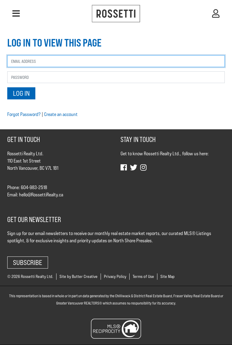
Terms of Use (143, 276)
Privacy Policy (115, 276)
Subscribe (27, 262)
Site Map (167, 276)
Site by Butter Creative (79, 276)
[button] (16, 14)
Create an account (61, 114)
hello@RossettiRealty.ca (41, 195)
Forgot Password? (23, 114)
